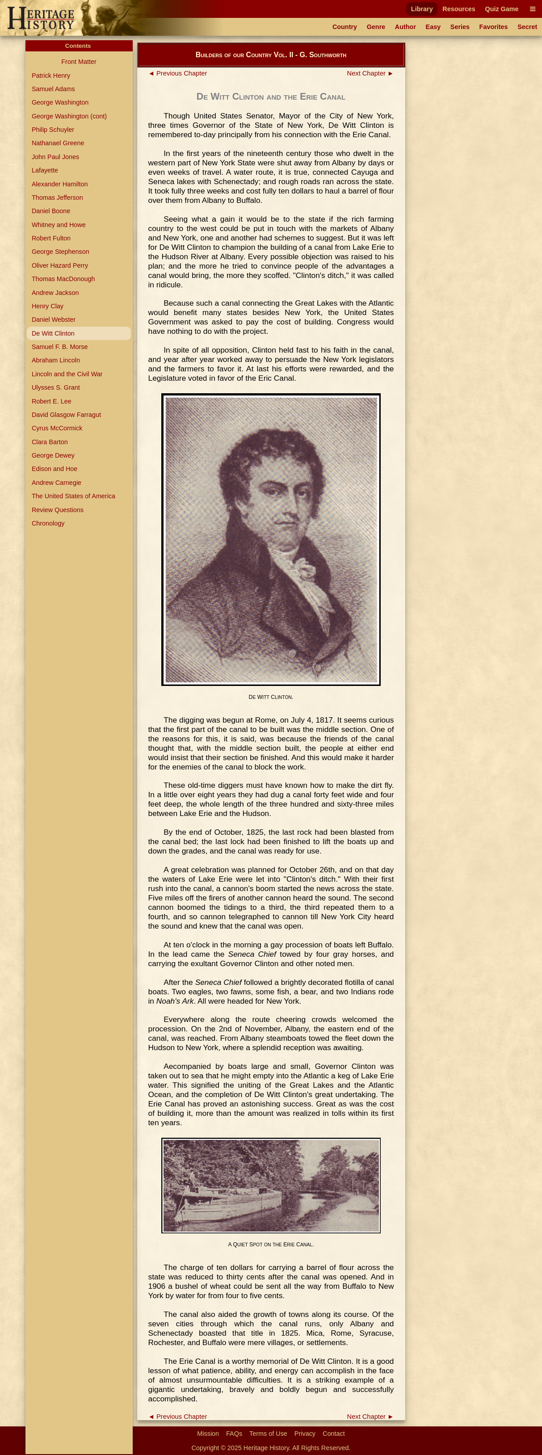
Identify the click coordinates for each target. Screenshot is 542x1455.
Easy (433, 26)
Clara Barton (50, 442)
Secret (527, 26)
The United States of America (73, 496)
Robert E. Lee (51, 401)
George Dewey (53, 455)
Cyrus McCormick (57, 428)
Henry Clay (47, 306)
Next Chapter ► (370, 73)
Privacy (304, 1433)
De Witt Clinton (53, 333)
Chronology (48, 523)
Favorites (493, 26)
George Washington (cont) (69, 116)
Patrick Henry (51, 75)
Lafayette (45, 170)
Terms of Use (268, 1433)
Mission (208, 1433)
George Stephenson (60, 251)
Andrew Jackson (55, 292)
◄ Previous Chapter (177, 73)
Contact (334, 1433)
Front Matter (78, 61)
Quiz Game (501, 9)
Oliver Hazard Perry (60, 265)
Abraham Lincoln (56, 360)
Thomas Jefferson (57, 197)
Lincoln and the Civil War (67, 374)
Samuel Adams (53, 89)
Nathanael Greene (58, 143)
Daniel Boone (51, 210)
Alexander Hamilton (60, 184)
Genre (376, 26)
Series (460, 26)
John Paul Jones (55, 156)
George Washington (60, 102)
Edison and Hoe (54, 468)
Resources (458, 9)
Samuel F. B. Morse (60, 346)
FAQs (234, 1433)
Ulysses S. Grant (56, 387)
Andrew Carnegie (56, 482)
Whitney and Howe (59, 224)
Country (344, 26)
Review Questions (58, 509)
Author (405, 26)
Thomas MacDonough (63, 278)
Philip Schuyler (53, 129)
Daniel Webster (54, 319)
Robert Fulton (51, 238)
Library (422, 9)
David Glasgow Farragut (66, 414)
